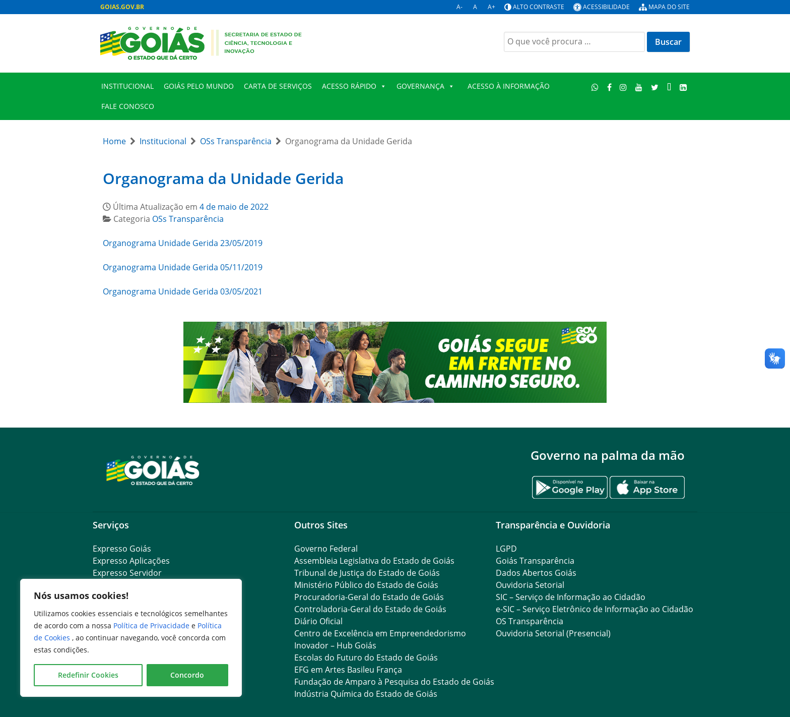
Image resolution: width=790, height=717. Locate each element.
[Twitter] (655, 87)
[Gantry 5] (153, 469)
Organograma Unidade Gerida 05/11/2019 (182, 267)
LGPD (506, 548)
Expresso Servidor (127, 572)
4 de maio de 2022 (234, 206)
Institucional (127, 86)
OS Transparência (529, 621)
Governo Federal (326, 548)
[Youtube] (639, 87)
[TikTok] (669, 87)
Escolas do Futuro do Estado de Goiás (366, 657)
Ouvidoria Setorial (530, 584)
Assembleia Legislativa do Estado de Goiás (374, 560)
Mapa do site (669, 7)
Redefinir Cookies (88, 675)
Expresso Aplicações (131, 560)
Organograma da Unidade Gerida (223, 178)
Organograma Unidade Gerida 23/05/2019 (182, 243)
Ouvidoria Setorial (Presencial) (553, 633)
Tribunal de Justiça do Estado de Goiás (367, 572)
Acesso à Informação (509, 86)
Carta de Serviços (278, 86)
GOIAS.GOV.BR (122, 7)
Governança (425, 86)
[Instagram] (623, 87)
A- (459, 7)
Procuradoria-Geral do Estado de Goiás (369, 597)
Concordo (187, 675)
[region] (131, 638)
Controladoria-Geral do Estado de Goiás (370, 609)
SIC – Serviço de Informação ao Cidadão (570, 597)
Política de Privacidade (152, 625)
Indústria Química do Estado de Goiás (365, 693)
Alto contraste (538, 7)
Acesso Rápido (354, 86)
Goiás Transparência (535, 560)
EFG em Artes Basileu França (348, 669)
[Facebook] (609, 87)
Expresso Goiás (122, 548)
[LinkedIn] (683, 87)
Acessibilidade (606, 7)
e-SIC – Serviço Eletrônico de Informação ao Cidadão (594, 609)
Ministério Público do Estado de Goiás (366, 584)
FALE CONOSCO (127, 106)
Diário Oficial (318, 621)
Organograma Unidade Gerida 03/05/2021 (182, 291)
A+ (491, 7)
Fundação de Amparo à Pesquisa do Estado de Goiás (394, 681)
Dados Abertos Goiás (536, 572)
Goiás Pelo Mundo (199, 86)
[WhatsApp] (595, 87)
